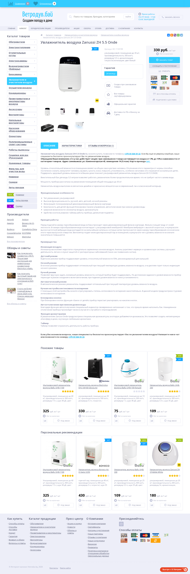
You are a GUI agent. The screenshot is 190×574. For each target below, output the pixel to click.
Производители (62, 28)
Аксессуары (15, 109)
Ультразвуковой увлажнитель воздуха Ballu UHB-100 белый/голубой (128, 388)
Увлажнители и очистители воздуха (22, 81)
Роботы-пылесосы (19, 149)
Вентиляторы (22, 114)
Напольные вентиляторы (22, 121)
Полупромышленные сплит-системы (22, 143)
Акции (76, 28)
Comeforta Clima (29, 229)
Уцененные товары (19, 163)
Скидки (13, 182)
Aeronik (10, 219)
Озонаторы (15, 136)
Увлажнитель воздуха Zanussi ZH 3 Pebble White (165, 470)
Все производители (16, 241)
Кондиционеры (22, 93)
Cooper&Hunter (14, 233)
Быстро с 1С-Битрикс (172, 569)
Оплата (98, 28)
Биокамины (22, 74)
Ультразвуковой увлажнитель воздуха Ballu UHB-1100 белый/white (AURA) (56, 388)
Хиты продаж (16, 187)
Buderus (10, 229)
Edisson (10, 236)
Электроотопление (22, 47)
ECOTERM (26, 233)
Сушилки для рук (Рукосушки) (18, 156)
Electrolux (26, 236)
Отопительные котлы (22, 54)
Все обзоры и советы (16, 303)
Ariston (25, 219)
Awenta (10, 223)
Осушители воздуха (20, 87)
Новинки (14, 176)
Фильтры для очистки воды (22, 170)
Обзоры (87, 28)
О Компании (124, 28)
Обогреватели (22, 41)
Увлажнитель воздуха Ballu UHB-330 (165, 386)
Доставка (110, 28)
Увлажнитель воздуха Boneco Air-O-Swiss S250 (94, 470)
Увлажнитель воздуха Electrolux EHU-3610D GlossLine (93, 386)
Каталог (23, 28)
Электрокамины (22, 60)
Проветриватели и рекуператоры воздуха (19, 101)
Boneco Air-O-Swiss (28, 224)
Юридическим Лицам (41, 28)
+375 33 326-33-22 (76, 337)
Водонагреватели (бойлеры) (22, 67)
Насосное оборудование (22, 129)
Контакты (138, 28)
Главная (11, 28)
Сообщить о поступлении (164, 66)
